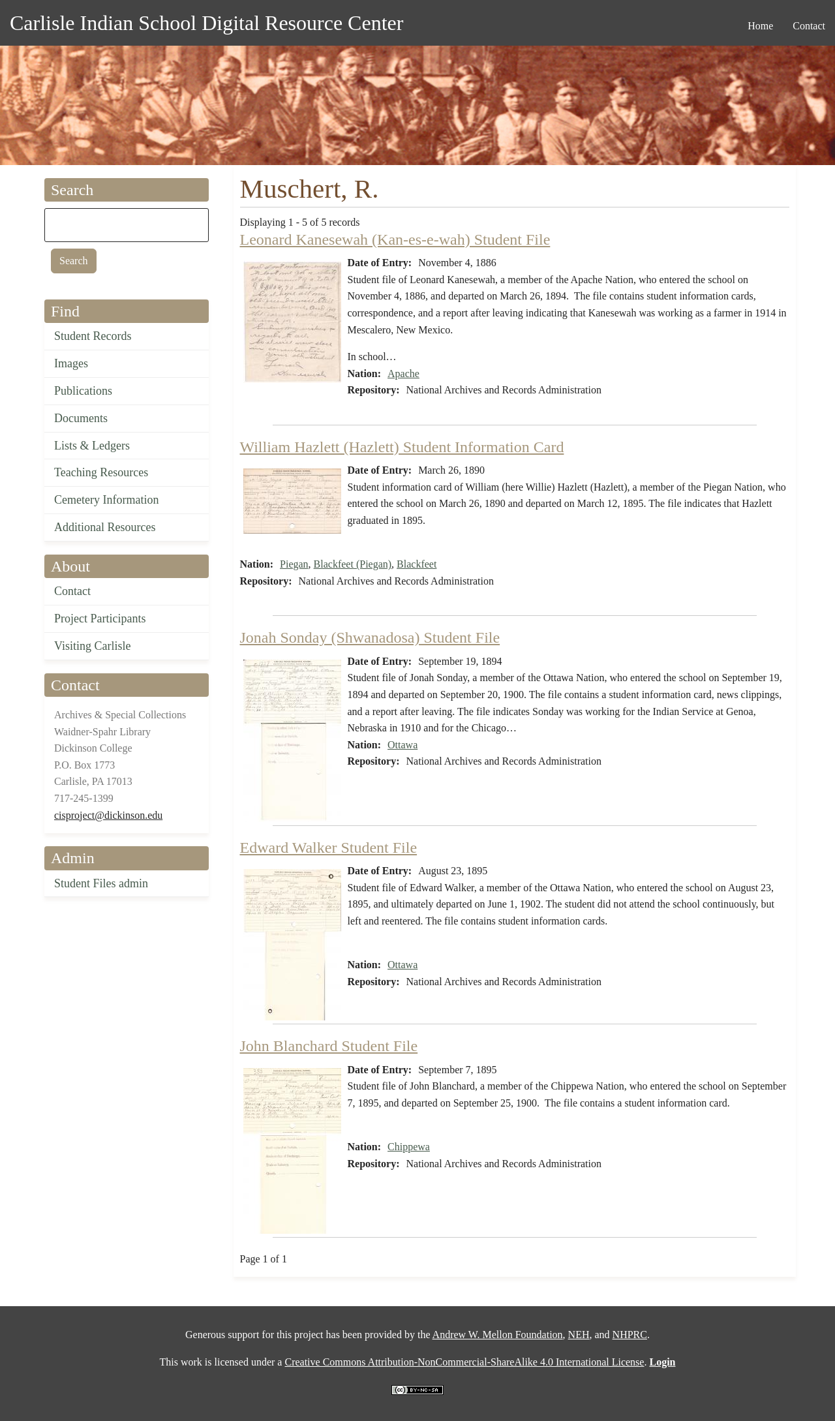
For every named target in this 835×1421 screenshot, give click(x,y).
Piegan (294, 564)
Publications (83, 390)
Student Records (93, 336)
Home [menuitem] (760, 25)
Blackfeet (416, 564)
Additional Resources (104, 527)
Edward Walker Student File (329, 847)
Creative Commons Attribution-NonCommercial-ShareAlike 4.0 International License (464, 1362)
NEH (579, 1334)
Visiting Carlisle (92, 645)
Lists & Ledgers (92, 445)
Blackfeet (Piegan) (353, 564)
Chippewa (408, 1146)
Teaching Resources (101, 472)
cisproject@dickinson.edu (108, 815)
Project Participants (99, 618)
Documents (81, 418)
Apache (403, 373)
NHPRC (630, 1334)
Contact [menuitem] (809, 25)
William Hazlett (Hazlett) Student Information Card (402, 446)
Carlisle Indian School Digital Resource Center (206, 23)
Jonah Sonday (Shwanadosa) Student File (370, 637)
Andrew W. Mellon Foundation (498, 1334)
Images (71, 363)
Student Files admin (101, 883)
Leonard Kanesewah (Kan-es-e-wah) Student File (395, 239)
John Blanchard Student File (329, 1045)
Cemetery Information (106, 499)
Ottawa (402, 744)
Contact (72, 591)
